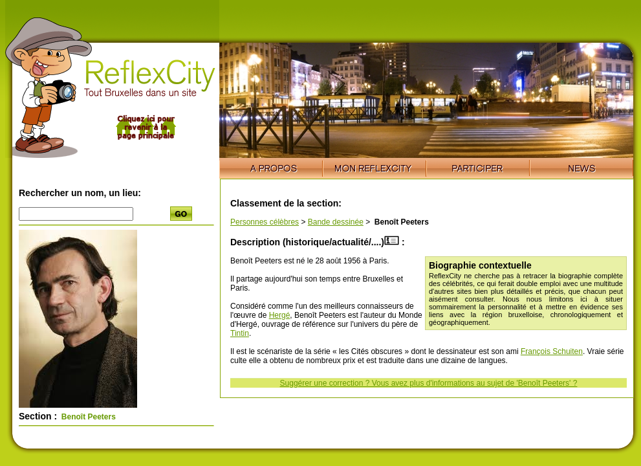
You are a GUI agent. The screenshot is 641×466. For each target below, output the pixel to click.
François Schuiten (552, 351)
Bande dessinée (336, 222)
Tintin (239, 333)
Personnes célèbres (264, 222)
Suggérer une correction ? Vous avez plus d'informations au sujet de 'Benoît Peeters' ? (429, 383)
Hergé (279, 315)
